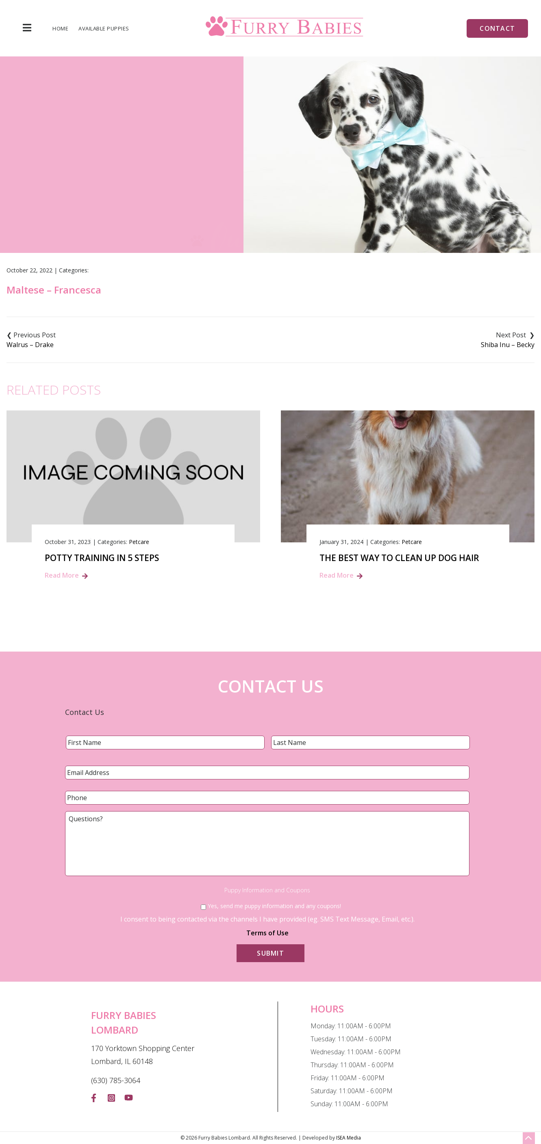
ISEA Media (348, 1137)
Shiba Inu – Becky (507, 344)
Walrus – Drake (30, 344)
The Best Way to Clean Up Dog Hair (399, 558)
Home (60, 28)
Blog (242, 190)
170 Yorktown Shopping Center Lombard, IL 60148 (142, 1054)
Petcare (139, 542)
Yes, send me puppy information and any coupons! (274, 906)
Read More (62, 575)
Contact (497, 28)
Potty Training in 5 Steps (102, 558)
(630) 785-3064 (115, 1080)
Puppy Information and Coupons (267, 890)
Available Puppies (103, 28)
